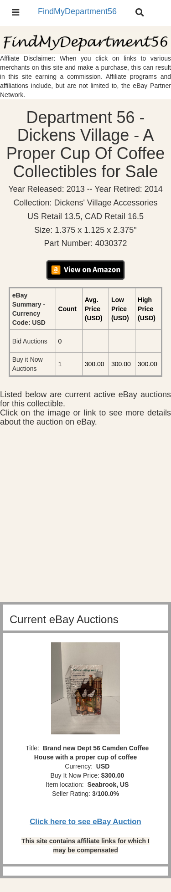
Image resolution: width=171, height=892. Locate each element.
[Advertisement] (85, 516)
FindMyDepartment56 (77, 11)
